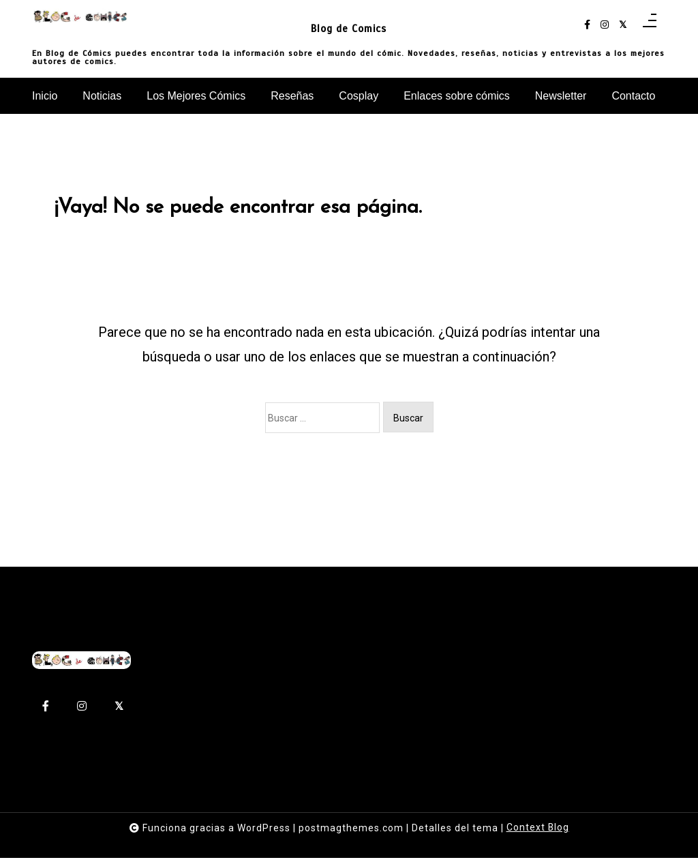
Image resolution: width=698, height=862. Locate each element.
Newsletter (561, 96)
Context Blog (537, 832)
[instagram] (605, 25)
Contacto (633, 96)
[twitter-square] (622, 25)
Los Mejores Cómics (196, 96)
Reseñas (292, 96)
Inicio (44, 96)
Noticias (101, 96)
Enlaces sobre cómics (457, 96)
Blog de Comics (348, 27)
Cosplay (358, 96)
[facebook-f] (587, 25)
